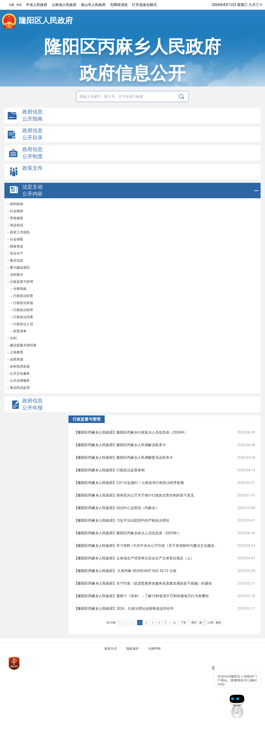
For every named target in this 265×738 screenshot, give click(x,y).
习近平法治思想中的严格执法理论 (142, 520)
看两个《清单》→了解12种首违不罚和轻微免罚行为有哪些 (162, 596)
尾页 (194, 622)
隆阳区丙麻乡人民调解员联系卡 (141, 445)
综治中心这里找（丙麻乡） (137, 508)
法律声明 (154, 648)
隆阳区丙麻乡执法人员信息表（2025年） (148, 533)
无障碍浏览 (119, 5)
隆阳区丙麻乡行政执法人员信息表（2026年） (152, 432)
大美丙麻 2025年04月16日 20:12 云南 (146, 571)
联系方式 (110, 648)
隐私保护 (132, 648)
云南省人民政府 (64, 5)
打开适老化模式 (144, 5)
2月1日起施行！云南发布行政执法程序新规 (150, 483)
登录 (19, 4)
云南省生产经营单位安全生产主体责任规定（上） (155, 558)
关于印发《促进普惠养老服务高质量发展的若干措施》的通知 (164, 583)
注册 (11, 4)
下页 (183, 622)
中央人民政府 (36, 5)
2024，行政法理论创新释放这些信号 (145, 608)
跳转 (218, 622)
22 (174, 622)
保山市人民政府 (93, 5)
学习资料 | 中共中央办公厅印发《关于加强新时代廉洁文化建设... (166, 546)
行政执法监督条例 (130, 470)
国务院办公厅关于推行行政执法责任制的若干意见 (155, 495)
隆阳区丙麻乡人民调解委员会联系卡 (144, 457)
